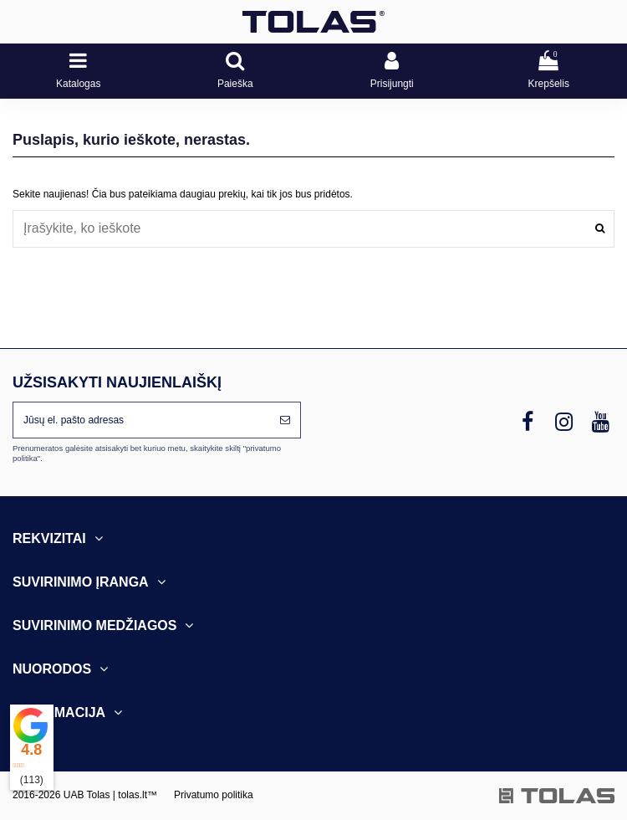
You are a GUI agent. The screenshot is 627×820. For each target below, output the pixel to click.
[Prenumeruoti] (285, 420)
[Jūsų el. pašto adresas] (141, 420)
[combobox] (313, 229)
